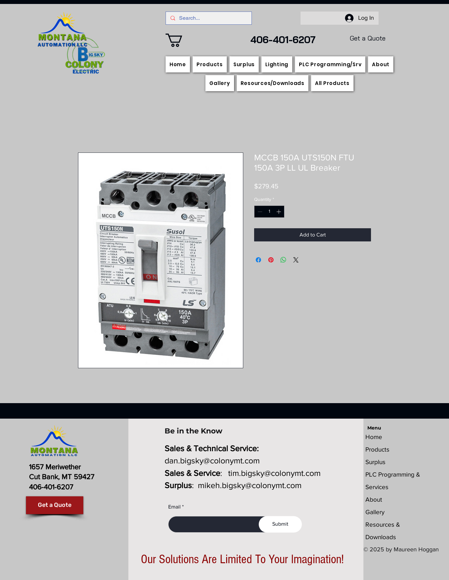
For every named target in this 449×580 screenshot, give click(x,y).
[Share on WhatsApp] (283, 260)
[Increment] (279, 211)
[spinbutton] (269, 211)
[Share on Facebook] (258, 260)
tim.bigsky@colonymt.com (274, 473)
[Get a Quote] (54, 505)
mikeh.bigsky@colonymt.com (250, 485)
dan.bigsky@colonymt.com (212, 460)
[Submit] (280, 524)
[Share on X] (296, 260)
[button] (182, 40)
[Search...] (208, 18)
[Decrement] (259, 211)
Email (174, 507)
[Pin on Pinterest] (271, 260)
